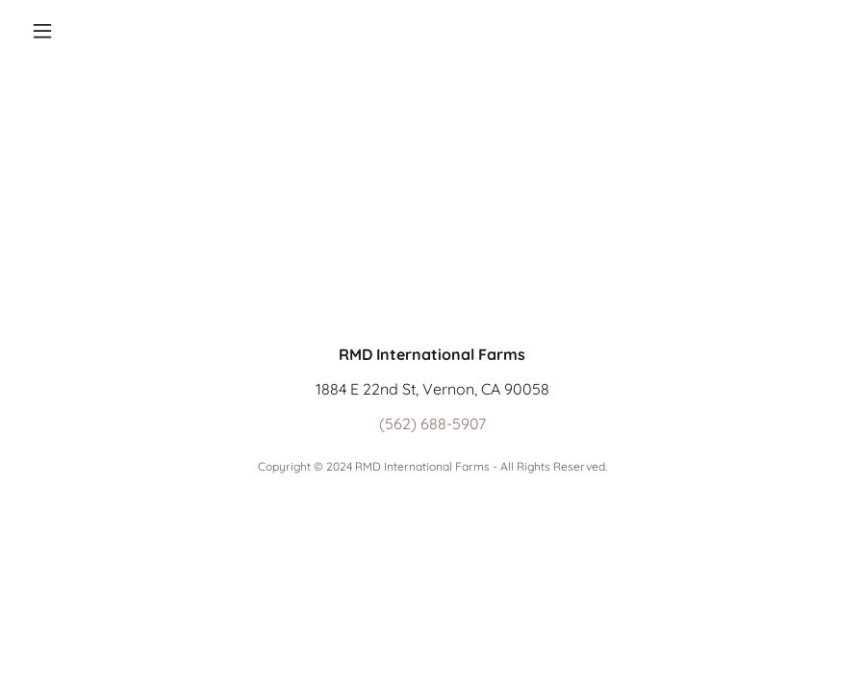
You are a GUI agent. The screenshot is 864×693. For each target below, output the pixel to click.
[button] (84, 31)
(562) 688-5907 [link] (432, 423)
